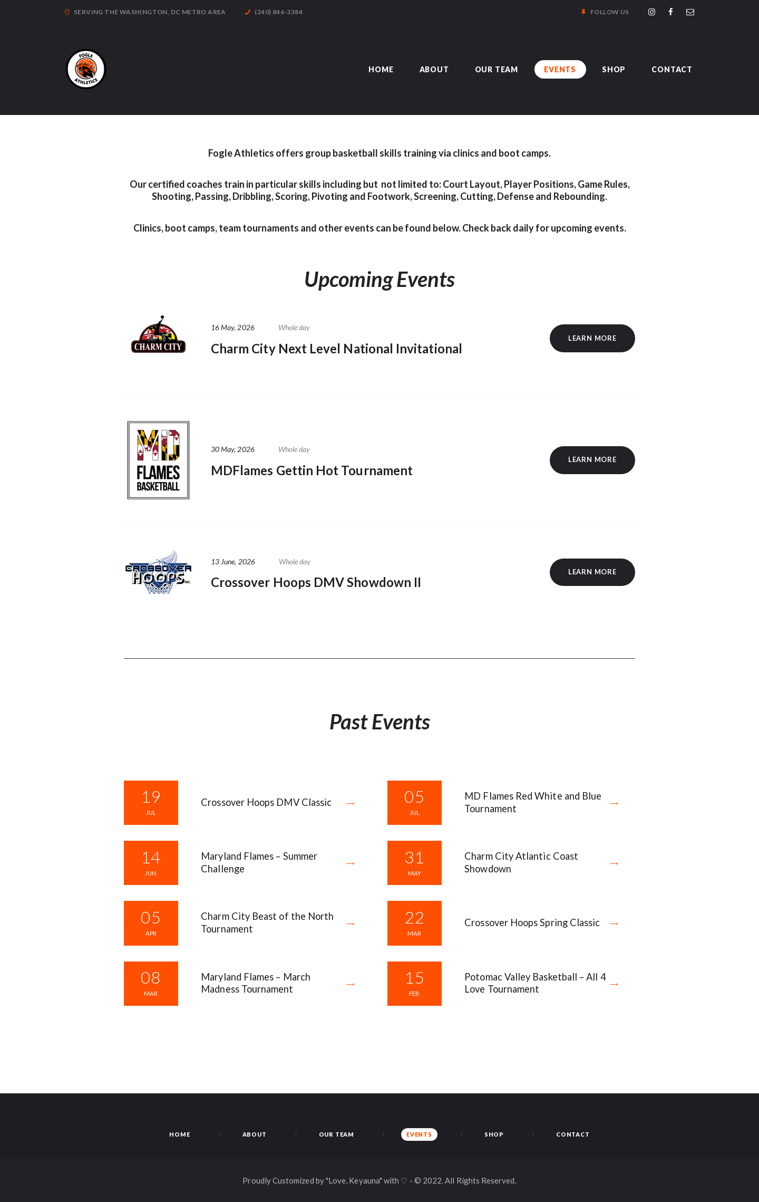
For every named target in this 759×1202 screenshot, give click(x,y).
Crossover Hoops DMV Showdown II (316, 582)
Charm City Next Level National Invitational (336, 348)
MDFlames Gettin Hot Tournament (312, 470)
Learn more (592, 338)
